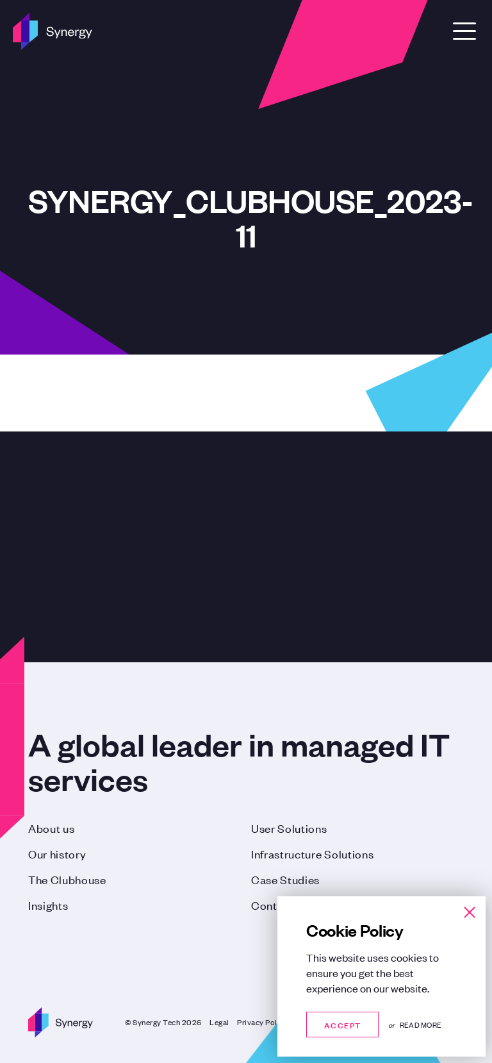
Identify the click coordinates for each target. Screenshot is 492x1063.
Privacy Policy (262, 1022)
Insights (48, 904)
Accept (342, 1024)
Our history (57, 853)
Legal (219, 1022)
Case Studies (285, 879)
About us (51, 827)
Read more (420, 1024)
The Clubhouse (67, 879)
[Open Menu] (464, 31)
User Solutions (289, 827)
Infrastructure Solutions (312, 853)
